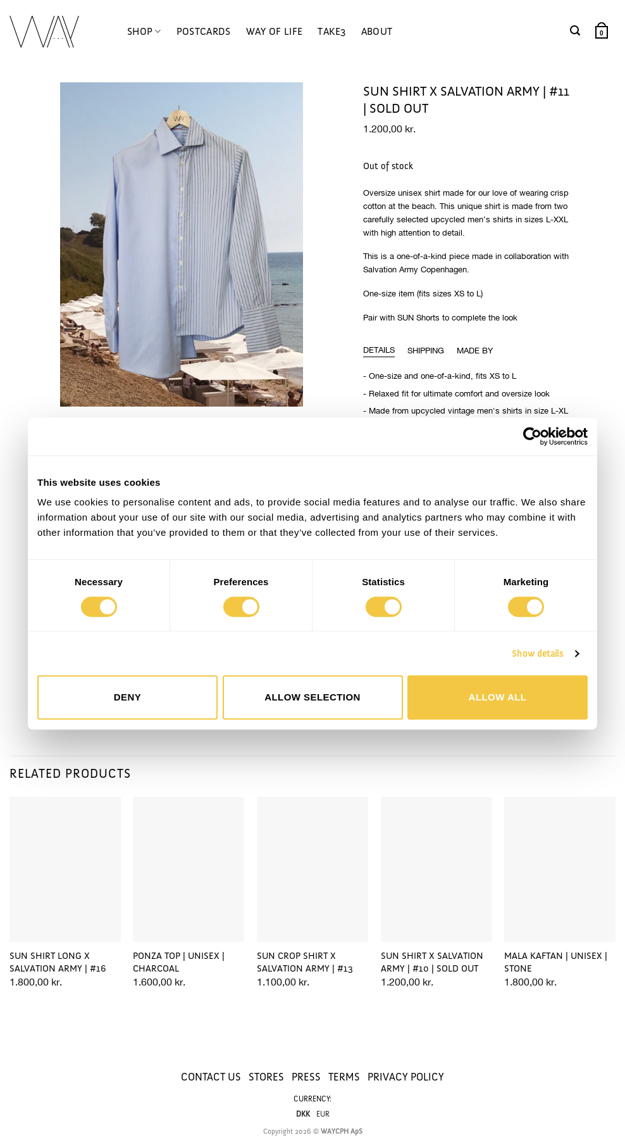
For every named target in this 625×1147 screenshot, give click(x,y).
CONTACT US (211, 1076)
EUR (323, 1114)
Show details (537, 653)
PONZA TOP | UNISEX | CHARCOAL (179, 962)
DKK (303, 1114)
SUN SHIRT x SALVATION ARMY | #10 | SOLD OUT (432, 962)
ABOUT (377, 31)
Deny (127, 697)
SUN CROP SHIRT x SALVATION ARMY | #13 (305, 962)
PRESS (306, 1076)
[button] (575, 31)
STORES (266, 1076)
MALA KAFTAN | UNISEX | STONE (555, 962)
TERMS (344, 1076)
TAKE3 (332, 31)
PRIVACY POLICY (406, 1076)
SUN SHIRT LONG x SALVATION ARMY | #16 (57, 962)
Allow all (498, 697)
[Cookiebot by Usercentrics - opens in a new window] (532, 436)
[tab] (379, 350)
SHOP (144, 31)
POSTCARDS (203, 31)
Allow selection (312, 697)
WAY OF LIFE (274, 31)
